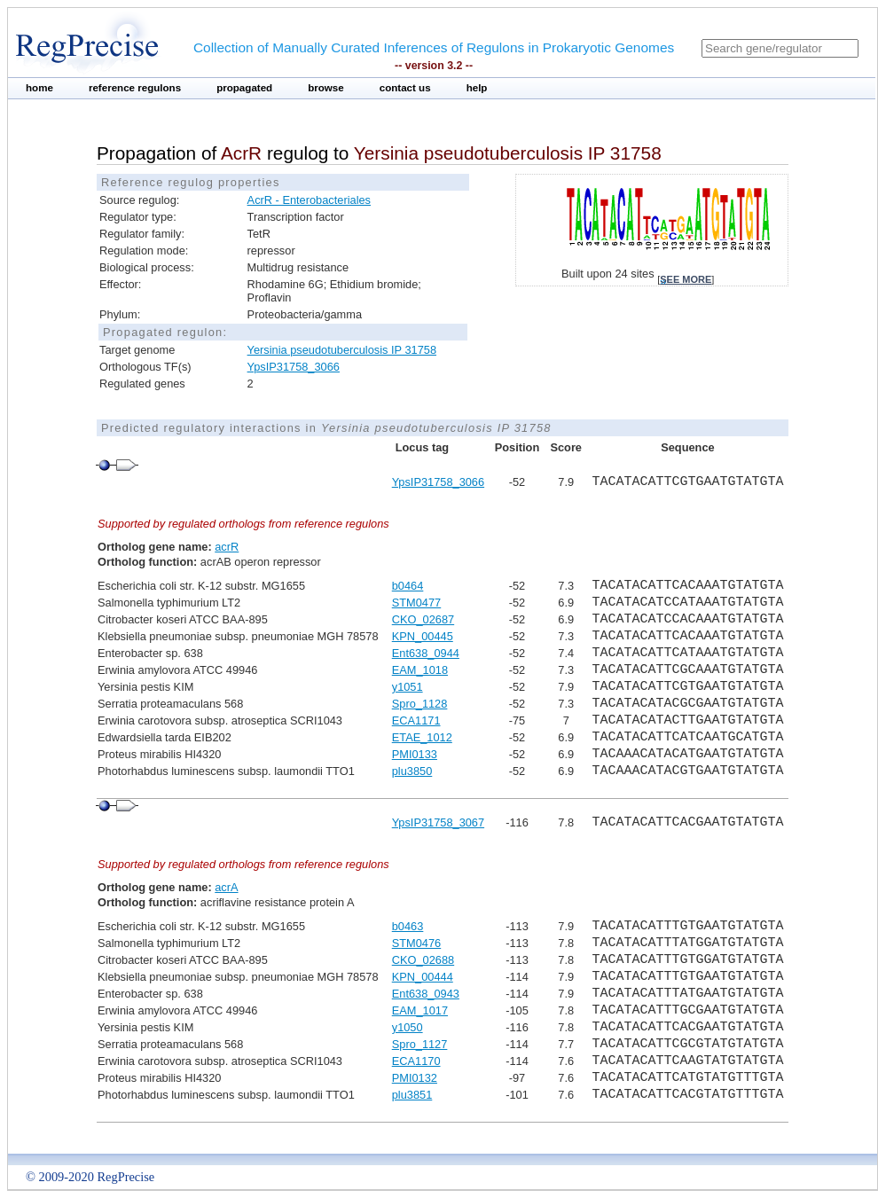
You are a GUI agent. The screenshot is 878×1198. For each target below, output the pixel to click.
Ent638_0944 (425, 653)
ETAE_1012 (422, 737)
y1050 (407, 1027)
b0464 (408, 585)
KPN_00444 (422, 976)
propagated (244, 87)
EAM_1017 (420, 1010)
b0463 (408, 926)
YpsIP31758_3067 (438, 822)
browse (326, 87)
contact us (405, 87)
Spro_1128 (420, 703)
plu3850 (412, 771)
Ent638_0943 (425, 993)
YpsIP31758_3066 (293, 366)
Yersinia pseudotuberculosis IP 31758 (341, 349)
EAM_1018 (420, 670)
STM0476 (416, 943)
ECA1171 (416, 720)
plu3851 (412, 1094)
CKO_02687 (423, 619)
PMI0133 (414, 754)
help (477, 87)
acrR (227, 546)
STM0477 (416, 602)
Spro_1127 (420, 1044)
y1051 (407, 686)
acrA (226, 887)
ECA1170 (416, 1061)
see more (685, 279)
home (39, 87)
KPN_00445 (422, 636)
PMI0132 (414, 1077)
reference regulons (135, 87)
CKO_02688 (423, 960)
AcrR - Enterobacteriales (309, 200)
